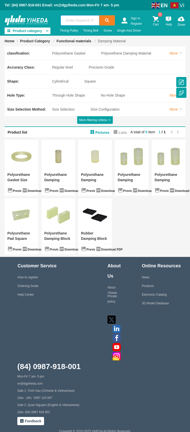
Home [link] (10, 41)
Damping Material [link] (112, 41)
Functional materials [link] (74, 41)
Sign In (135, 18)
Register (136, 23)
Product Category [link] (35, 41)
